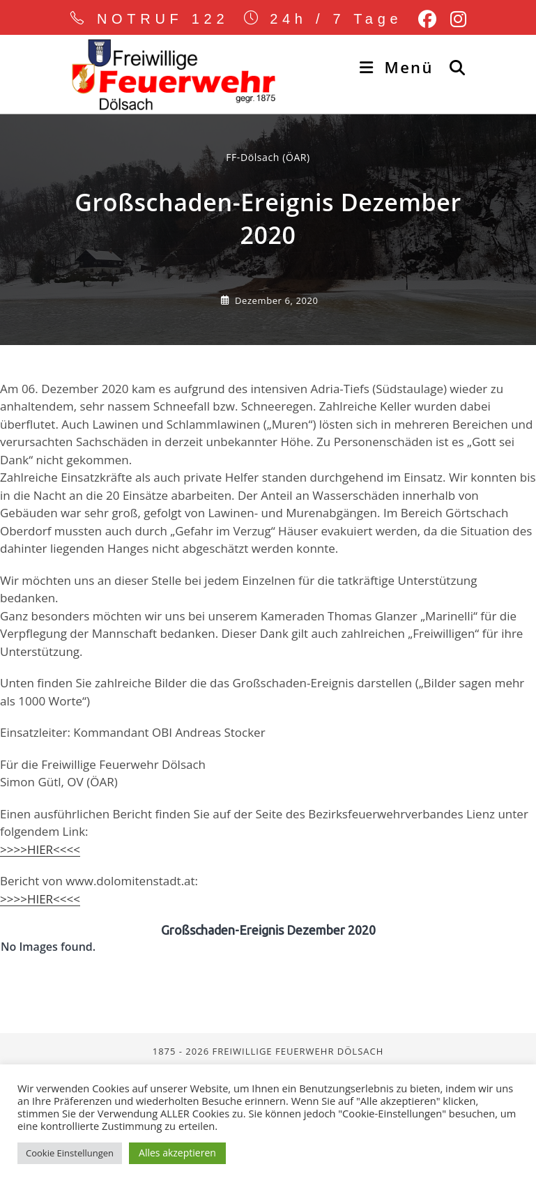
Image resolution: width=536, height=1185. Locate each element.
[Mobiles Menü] (399, 66)
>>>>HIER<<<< (40, 964)
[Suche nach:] (452, 66)
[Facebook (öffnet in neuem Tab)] (427, 19)
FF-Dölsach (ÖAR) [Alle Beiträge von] (268, 272)
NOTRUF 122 (163, 18)
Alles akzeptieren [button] (177, 1152)
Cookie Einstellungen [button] (70, 1153)
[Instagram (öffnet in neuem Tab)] (454, 19)
